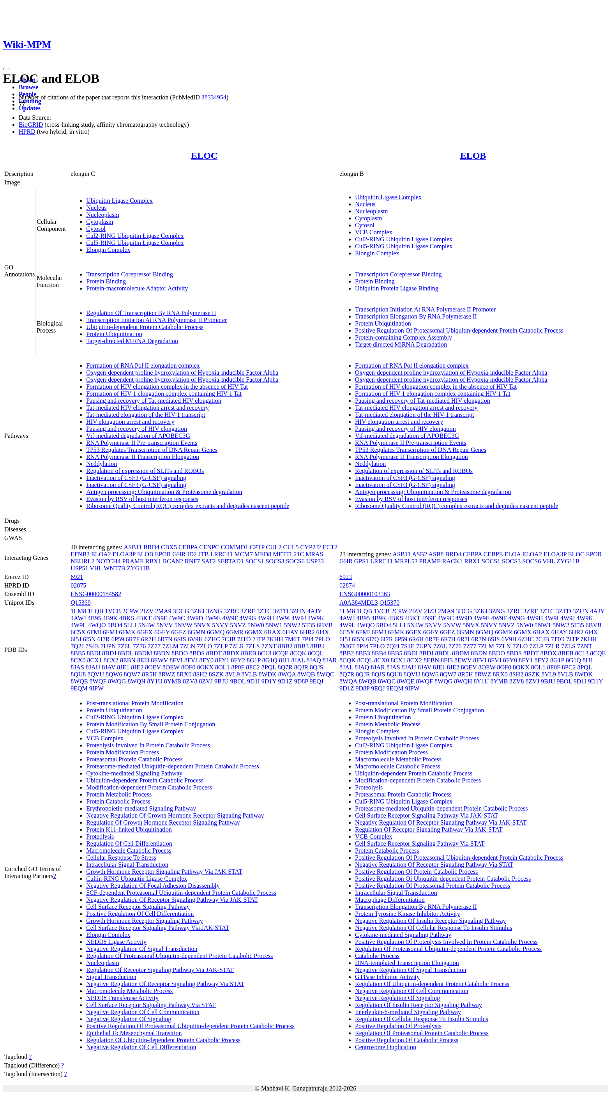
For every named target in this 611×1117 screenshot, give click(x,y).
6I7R (103, 639)
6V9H (195, 639)
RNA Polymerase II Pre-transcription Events (141, 442)
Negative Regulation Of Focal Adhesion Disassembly (153, 885)
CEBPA (188, 547)
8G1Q (269, 660)
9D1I (253, 681)
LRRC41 (221, 554)
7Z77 (154, 646)
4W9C (177, 618)
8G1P (254, 660)
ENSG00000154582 (96, 594)
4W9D (195, 618)
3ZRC (231, 611)
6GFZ (178, 632)
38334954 (213, 97)
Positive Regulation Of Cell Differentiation (140, 913)
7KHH (275, 639)
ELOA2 (101, 554)
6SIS (180, 639)
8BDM (143, 653)
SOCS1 (254, 561)
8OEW (171, 667)
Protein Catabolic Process (118, 801)
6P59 (117, 639)
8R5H (149, 674)
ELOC (204, 155)
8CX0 (78, 660)
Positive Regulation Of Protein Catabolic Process (416, 871)
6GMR (234, 632)
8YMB (172, 681)
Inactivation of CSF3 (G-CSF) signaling (136, 477)
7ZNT (269, 646)
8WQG (117, 681)
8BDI (94, 653)
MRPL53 (406, 561)
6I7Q (372, 639)
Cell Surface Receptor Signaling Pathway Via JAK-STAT (157, 927)
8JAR (330, 660)
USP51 (79, 568)
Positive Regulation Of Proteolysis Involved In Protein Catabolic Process (446, 941)
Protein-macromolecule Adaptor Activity (137, 288)
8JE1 (123, 667)
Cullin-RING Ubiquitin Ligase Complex (136, 878)
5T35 (308, 625)
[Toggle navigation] (6, 69)
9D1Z (285, 681)
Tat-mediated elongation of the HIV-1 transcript (145, 414)
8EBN (128, 660)
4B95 (94, 618)
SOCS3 (275, 561)
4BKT (144, 618)
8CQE (280, 653)
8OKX (205, 667)
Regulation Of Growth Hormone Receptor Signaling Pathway (163, 822)
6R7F (133, 639)
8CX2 (111, 660)
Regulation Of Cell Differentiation (129, 843)
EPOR (163, 554)
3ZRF (247, 611)
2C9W (130, 611)
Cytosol (96, 228)
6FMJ (110, 632)
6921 (77, 577)
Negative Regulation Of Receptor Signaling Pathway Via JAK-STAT (172, 899)
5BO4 (115, 625)
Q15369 (81, 602)
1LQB (95, 611)
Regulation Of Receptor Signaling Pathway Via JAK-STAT (160, 970)
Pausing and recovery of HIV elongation (136, 428)
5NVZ (238, 625)
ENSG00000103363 (364, 594)
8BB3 (301, 646)
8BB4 (317, 646)
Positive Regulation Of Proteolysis (398, 1026)
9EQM (79, 688)
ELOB (473, 155)
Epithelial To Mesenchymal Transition (134, 1033)
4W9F (230, 618)
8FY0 (207, 660)
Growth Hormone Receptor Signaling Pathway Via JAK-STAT (164, 871)
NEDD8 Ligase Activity (116, 941)
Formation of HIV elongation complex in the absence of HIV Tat (167, 386)
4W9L (78, 625)
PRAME (133, 561)
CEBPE (493, 554)
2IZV (147, 611)
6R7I (463, 639)
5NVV (164, 625)
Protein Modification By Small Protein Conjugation (150, 724)
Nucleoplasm (102, 214)
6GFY (162, 632)
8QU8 (78, 674)
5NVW (183, 625)
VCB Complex (373, 232)
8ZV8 (190, 681)
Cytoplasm (99, 221)
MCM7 (244, 554)
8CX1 (94, 660)
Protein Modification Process (122, 752)
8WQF (98, 681)
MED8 (263, 554)
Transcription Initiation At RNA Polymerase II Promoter (156, 320)
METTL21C (288, 554)
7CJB (229, 639)
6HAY (290, 632)
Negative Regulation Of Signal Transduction (141, 948)
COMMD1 (234, 547)
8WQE (79, 681)
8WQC (325, 674)
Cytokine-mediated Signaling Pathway (134, 773)
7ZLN (187, 646)
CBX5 (169, 547)
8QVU (95, 674)
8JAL (298, 660)
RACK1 (452, 561)
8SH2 (200, 674)
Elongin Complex (108, 249)
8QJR (301, 667)
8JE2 (137, 667)
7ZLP (221, 646)
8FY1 (222, 660)
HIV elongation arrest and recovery (130, 421)
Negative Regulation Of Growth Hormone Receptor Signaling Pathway (175, 815)
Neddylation (101, 463)
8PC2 (253, 667)
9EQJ (317, 681)
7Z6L (124, 646)
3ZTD (280, 611)
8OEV (153, 667)
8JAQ (313, 660)
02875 (78, 585)
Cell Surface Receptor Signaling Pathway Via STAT (151, 1005)
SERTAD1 (230, 561)
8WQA (287, 674)
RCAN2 (173, 561)
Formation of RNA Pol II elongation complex (143, 365)
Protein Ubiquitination (114, 334)
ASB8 (435, 554)
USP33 (315, 561)
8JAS (77, 667)
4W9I (283, 618)
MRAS (314, 554)
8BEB (248, 653)
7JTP (259, 639)
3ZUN (298, 611)
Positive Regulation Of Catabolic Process (406, 1040)
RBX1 (153, 561)
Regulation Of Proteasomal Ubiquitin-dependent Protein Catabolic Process (179, 955)
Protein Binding (106, 281)
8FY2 (238, 660)
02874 (347, 585)
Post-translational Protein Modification (135, 703)
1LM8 (78, 611)
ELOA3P (124, 554)
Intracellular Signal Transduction (127, 864)
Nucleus (96, 207)
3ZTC (263, 611)
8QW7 (132, 674)
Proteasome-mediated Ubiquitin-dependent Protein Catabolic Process (172, 766)
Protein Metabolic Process (119, 794)
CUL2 (274, 547)
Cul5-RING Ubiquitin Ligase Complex (135, 242)
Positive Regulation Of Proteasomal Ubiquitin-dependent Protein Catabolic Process (459, 330)
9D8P (301, 681)
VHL (96, 568)
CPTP (257, 547)
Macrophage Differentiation (390, 899)
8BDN (162, 653)
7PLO (322, 639)
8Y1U (154, 681)
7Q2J (77, 646)
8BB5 (78, 653)
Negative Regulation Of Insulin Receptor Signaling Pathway (430, 920)
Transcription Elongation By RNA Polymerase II (416, 316)
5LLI (130, 625)
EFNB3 (80, 554)
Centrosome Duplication (385, 1047)
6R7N (164, 639)
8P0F (237, 667)
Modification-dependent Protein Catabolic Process (149, 787)
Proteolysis (100, 836)
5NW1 (274, 625)
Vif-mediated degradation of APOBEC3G (138, 435)
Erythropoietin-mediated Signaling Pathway (141, 808)
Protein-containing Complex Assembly (403, 337)
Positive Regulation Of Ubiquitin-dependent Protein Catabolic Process (443, 878)
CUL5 (291, 547)
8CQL (315, 653)
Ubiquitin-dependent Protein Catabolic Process (144, 327)
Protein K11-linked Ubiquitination (129, 829)
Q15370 (390, 602)
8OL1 (222, 667)
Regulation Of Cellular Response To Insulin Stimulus (421, 1019)
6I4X (322, 632)
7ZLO (204, 646)
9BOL (237, 681)
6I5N (89, 639)
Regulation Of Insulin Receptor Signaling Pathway (418, 1005)
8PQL (268, 667)
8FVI (176, 660)
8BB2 (285, 646)
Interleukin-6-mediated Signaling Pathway (408, 1012)
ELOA (512, 554)
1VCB (113, 611)
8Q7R (284, 667)
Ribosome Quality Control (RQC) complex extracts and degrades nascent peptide (187, 506)
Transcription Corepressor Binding (129, 274)
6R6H (416, 639)
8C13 (265, 653)
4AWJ (78, 618)
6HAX (272, 632)
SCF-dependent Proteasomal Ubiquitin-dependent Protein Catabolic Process (181, 892)
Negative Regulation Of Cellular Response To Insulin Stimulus (433, 927)
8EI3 (143, 660)
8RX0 (184, 674)
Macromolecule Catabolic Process (128, 850)
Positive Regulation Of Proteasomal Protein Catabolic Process (432, 885)
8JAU (93, 667)
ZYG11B (138, 568)
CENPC (209, 547)
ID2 (192, 554)
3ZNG (214, 611)
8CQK (298, 653)
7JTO (244, 639)
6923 (345, 577)
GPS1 (361, 561)
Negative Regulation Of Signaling (128, 1019)
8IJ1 (284, 660)
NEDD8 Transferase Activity (122, 998)
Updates (30, 108)
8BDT (214, 653)
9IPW (96, 688)
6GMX (254, 632)
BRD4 (151, 547)
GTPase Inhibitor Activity (387, 977)
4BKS (126, 618)
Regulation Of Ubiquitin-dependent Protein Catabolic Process (163, 1040)
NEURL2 (82, 561)
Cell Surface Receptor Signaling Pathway (138, 906)
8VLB (249, 674)
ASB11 (133, 547)
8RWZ (167, 674)
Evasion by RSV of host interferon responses (142, 499)
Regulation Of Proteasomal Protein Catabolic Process (422, 1033)
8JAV (108, 667)
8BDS (197, 653)
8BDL (125, 653)
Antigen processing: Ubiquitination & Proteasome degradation (164, 492)
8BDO (179, 653)
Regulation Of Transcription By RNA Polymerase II (151, 313)
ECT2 (330, 547)
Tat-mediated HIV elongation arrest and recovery (147, 407)
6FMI (94, 632)
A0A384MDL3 (358, 602)
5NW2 (292, 625)
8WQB (306, 674)
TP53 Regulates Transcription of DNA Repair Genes (151, 449)
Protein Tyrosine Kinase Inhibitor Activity (407, 913)
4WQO (97, 625)
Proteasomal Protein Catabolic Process (134, 759)
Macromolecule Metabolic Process (129, 991)
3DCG (181, 611)
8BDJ (109, 653)
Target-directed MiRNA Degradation (132, 341)
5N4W (146, 625)
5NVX (202, 625)
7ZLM (170, 646)
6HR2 (307, 632)
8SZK (216, 674)
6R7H (148, 639)
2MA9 (163, 611)
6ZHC (212, 639)
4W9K (315, 618)
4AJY (314, 611)
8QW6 (114, 674)
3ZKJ (198, 611)
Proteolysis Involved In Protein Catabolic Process (148, 745)
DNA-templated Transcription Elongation (407, 962)
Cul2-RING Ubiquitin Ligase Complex (135, 235)
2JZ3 (430, 611)
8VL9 (232, 674)
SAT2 (208, 561)
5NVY (220, 625)
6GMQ (215, 632)
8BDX (231, 653)
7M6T (292, 639)
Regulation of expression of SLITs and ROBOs (145, 470)
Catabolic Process (377, 955)
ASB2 (419, 554)
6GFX (145, 632)
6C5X (78, 632)
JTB (203, 554)
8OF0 (188, 667)
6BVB (325, 625)
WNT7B (114, 568)
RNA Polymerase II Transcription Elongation (142, 456)
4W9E (213, 618)
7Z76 (139, 646)
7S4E (92, 646)
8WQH (136, 681)
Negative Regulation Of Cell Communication (143, 1012)
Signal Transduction (111, 977)
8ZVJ (206, 681)
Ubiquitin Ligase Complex (119, 200)
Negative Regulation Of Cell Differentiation (141, 1047)
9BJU (221, 681)
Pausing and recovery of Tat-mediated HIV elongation (153, 400)
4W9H (266, 618)
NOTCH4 (108, 561)
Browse (28, 87)
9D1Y (269, 681)
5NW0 (255, 625)
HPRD (27, 131)
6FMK (127, 632)
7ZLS (252, 646)
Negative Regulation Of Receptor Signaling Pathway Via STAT (165, 984)
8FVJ (191, 660)
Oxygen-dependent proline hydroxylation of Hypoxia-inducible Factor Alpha (182, 372)
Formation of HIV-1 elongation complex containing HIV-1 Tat (164, 393)
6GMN (196, 632)
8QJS (316, 667)
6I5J (76, 639)
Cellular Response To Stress (121, 857)
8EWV (159, 660)
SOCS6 (295, 561)
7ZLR (236, 646)
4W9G (247, 618)
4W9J (298, 618)
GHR (178, 554)
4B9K (109, 618)
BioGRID (31, 124)
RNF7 (192, 561)
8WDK (267, 674)
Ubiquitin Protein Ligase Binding (396, 288)
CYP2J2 (310, 547)
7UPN (108, 646)
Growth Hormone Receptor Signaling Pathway (144, 920)
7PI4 (307, 639)
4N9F (160, 618)
